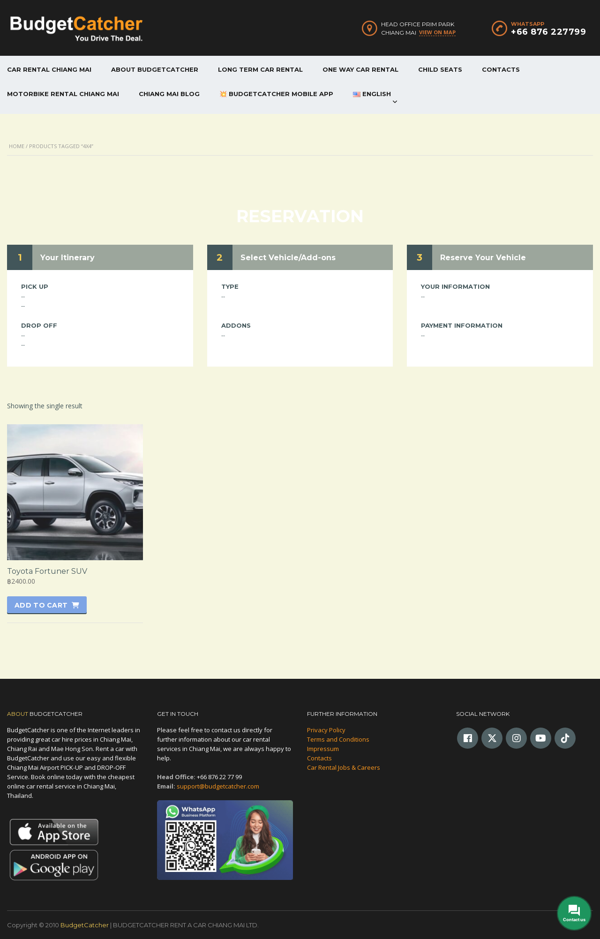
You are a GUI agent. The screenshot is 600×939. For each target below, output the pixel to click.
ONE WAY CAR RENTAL (360, 69)
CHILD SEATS (440, 69)
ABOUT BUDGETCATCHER (154, 69)
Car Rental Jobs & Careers (343, 767)
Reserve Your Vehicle (483, 257)
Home (16, 146)
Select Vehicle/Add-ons (288, 257)
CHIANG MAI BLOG (169, 94)
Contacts (319, 758)
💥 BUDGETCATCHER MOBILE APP (276, 94)
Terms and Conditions (338, 739)
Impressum (323, 748)
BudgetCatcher (84, 925)
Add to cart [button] (41, 605)
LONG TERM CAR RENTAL (260, 69)
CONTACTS (501, 69)
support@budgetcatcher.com (218, 786)
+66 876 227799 (548, 32)
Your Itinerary (67, 257)
